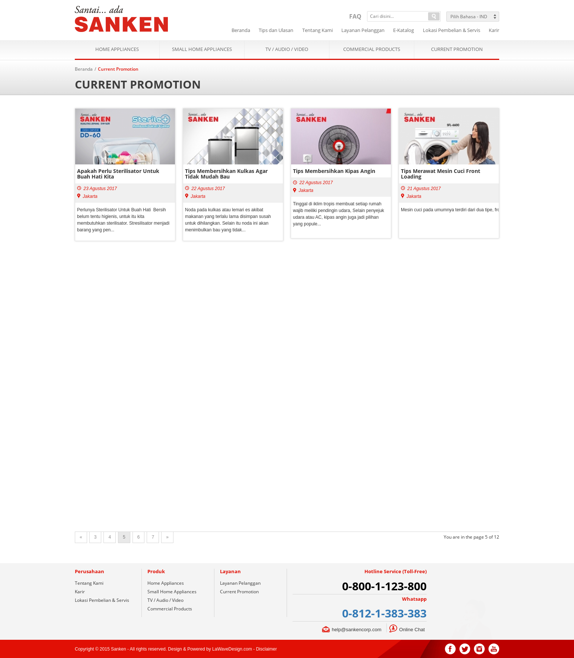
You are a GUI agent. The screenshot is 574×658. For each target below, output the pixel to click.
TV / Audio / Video (286, 49)
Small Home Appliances (202, 49)
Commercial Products (371, 49)
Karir (80, 591)
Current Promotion (457, 49)
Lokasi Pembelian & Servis (102, 600)
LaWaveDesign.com (232, 649)
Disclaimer (266, 649)
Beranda (84, 69)
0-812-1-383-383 (384, 613)
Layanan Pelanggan (240, 583)
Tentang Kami (89, 583)
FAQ (355, 16)
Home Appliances (117, 49)
